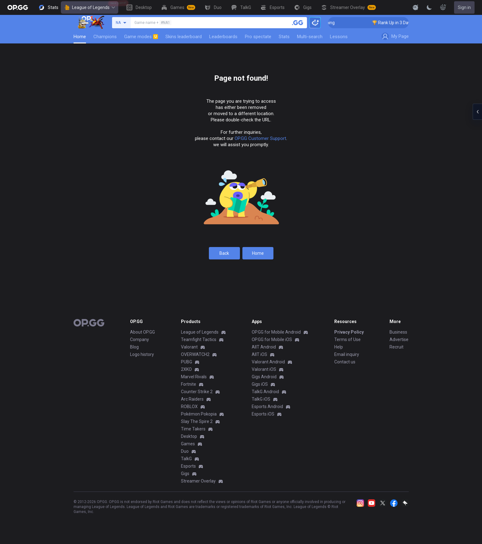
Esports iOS (263, 413)
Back (224, 253)
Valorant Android (268, 361)
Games (188, 443)
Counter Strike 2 (197, 391)
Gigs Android (264, 376)
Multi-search (309, 36)
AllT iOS (259, 354)
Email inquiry (346, 354)
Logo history (142, 354)
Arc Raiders (192, 399)
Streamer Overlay (198, 481)
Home (80, 36)
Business (398, 332)
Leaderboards (223, 36)
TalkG (186, 458)
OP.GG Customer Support (260, 138)
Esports (188, 466)
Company (139, 339)
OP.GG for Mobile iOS (272, 339)
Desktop (189, 436)
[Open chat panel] (477, 112)
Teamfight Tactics (198, 339)
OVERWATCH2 (195, 354)
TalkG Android (265, 391)
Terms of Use (347, 339)
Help (338, 346)
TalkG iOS (261, 399)
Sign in (464, 7)
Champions (105, 36)
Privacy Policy (349, 332)
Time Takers (193, 428)
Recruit (396, 346)
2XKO (186, 369)
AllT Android (264, 346)
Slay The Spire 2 (197, 421)
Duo (185, 451)
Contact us (344, 361)
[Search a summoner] (297, 22)
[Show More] (415, 7)
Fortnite (188, 384)
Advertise (399, 339)
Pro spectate (258, 36)
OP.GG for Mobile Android (276, 332)
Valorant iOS (264, 369)
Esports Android (267, 406)
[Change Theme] (429, 7)
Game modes (141, 36)
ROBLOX (189, 406)
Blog (134, 346)
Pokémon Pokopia (199, 413)
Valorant (189, 346)
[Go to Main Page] (17, 7)
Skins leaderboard (183, 36)
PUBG (186, 361)
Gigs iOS (260, 384)
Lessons (339, 36)
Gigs (185, 473)
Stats (284, 36)
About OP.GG (142, 332)
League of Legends (89, 7)
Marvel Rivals (194, 376)
